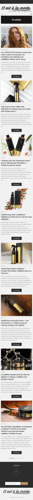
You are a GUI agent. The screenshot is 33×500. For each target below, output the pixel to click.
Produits (6, 49)
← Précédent (11, 458)
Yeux (16, 475)
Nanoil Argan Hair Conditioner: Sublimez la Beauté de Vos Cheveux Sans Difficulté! (16, 216)
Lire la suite (16, 76)
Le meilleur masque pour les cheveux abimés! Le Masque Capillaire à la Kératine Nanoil (15, 376)
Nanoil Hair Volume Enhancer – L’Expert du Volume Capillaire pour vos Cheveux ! (16, 270)
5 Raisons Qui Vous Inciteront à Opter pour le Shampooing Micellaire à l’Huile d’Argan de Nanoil (15, 162)
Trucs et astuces (16, 473)
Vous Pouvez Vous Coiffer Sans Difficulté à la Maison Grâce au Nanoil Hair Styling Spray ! (15, 108)
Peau (2, 49)
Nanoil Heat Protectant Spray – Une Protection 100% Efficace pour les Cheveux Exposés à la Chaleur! (15, 322)
